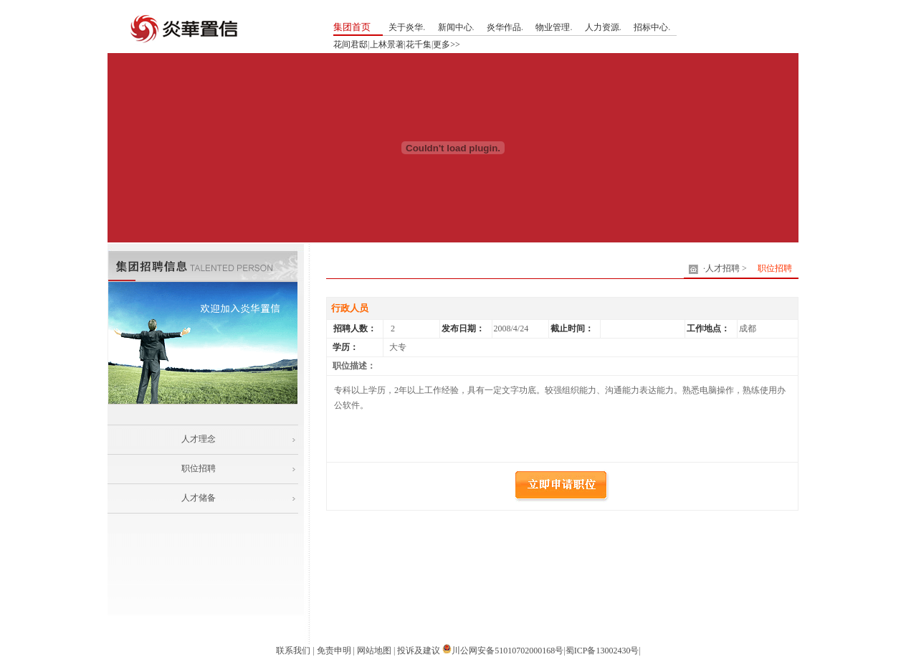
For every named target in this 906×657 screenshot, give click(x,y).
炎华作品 (504, 27)
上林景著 (387, 44)
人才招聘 (722, 268)
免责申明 (334, 651)
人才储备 (198, 498)
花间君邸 (350, 44)
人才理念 (198, 439)
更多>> (446, 44)
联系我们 (293, 651)
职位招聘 (198, 468)
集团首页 (352, 27)
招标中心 (651, 27)
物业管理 (552, 27)
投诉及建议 (418, 651)
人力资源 (602, 27)
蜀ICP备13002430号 (602, 651)
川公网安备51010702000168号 (507, 651)
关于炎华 (405, 27)
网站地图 (374, 651)
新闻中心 (455, 27)
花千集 (418, 44)
